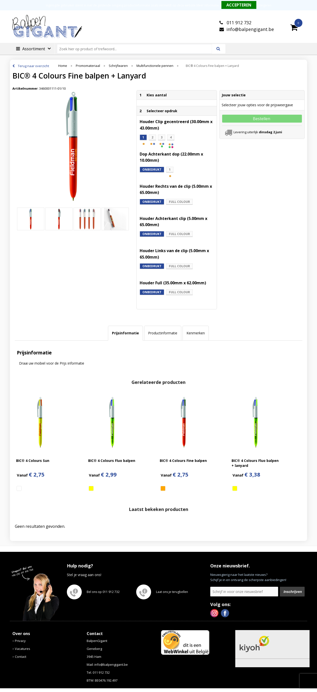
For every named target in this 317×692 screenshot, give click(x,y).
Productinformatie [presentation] (162, 333)
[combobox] (136, 48)
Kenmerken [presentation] (195, 333)
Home (62, 65)
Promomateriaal (88, 65)
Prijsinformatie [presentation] (125, 333)
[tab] (125, 333)
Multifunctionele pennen (154, 65)
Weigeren (264, 5)
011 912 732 (238, 23)
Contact (20, 656)
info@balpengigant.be (250, 29)
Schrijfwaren (118, 65)
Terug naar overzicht (33, 66)
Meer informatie (207, 5)
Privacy (20, 641)
